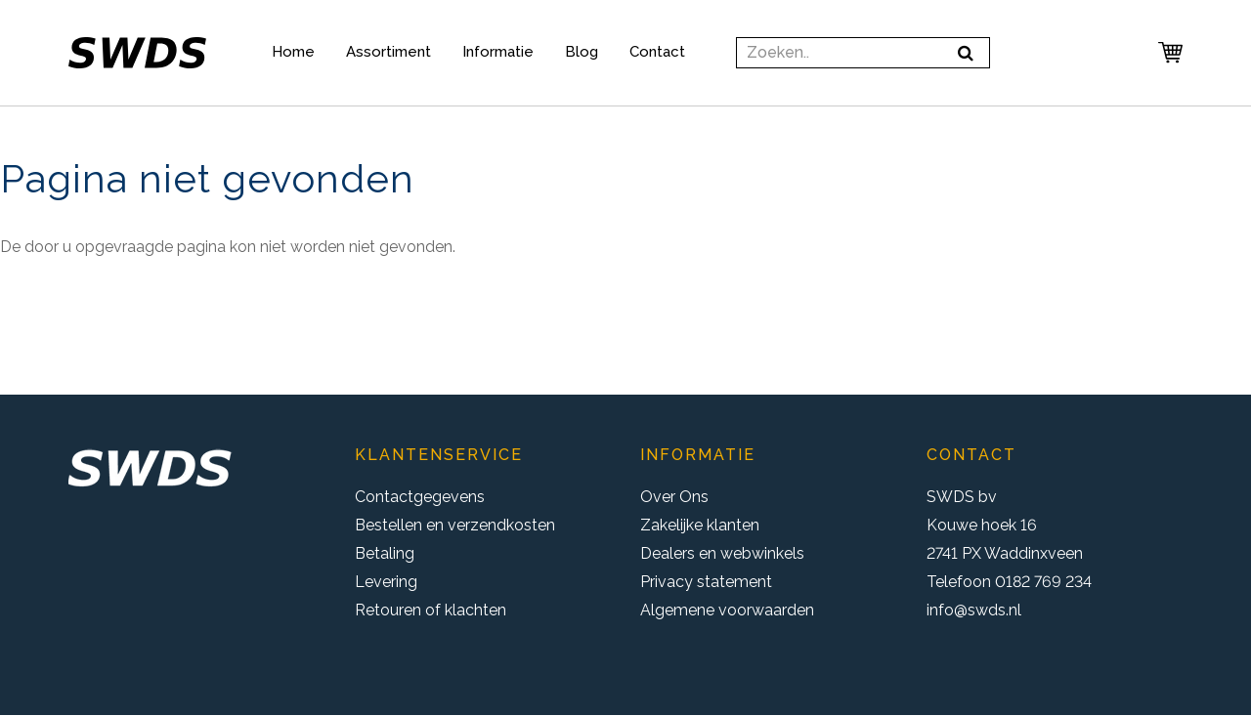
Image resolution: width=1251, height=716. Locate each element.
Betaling (384, 553)
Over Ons (674, 496)
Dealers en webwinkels (722, 553)
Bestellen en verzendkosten (455, 525)
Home (293, 52)
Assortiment (388, 52)
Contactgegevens (420, 496)
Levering (386, 581)
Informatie (498, 52)
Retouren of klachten (430, 610)
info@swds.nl (974, 610)
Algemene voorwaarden (727, 610)
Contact (657, 52)
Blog (581, 52)
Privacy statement (706, 581)
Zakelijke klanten (699, 525)
